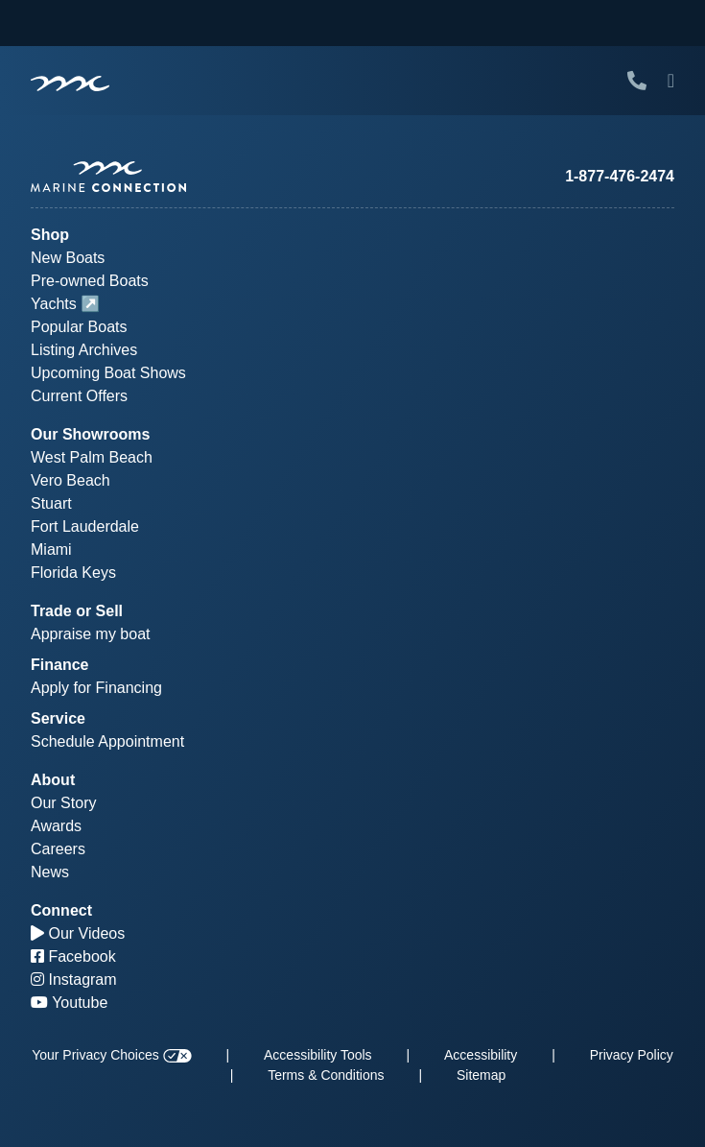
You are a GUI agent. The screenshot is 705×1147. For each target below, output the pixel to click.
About (53, 780)
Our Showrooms (90, 434)
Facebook (73, 956)
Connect (61, 910)
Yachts (54, 304)
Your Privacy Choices (111, 1055)
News (50, 872)
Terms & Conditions (326, 1075)
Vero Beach (70, 480)
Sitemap (481, 1075)
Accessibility (480, 1055)
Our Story (63, 803)
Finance (59, 665)
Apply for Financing (96, 688)
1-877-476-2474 (619, 176)
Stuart (51, 503)
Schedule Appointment (107, 741)
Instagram (74, 979)
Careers (58, 849)
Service (58, 718)
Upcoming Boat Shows (108, 373)
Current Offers (79, 396)
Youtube (69, 1002)
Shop (50, 235)
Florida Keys (73, 572)
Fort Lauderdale (85, 526)
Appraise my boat (91, 634)
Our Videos (78, 933)
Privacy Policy (631, 1055)
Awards (56, 826)
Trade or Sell (77, 611)
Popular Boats (79, 327)
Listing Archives (84, 350)
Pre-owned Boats (90, 281)
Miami (51, 549)
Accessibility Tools (318, 1055)
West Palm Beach (92, 457)
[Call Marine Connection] (636, 80)
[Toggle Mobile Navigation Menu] (671, 80)
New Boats (68, 258)
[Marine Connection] (70, 82)
